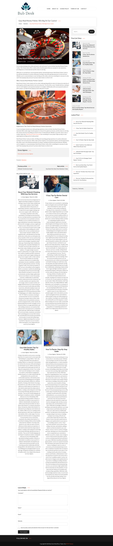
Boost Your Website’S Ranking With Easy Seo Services (29, 193)
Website (20, 521)
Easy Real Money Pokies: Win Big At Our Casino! (40, 58)
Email (19, 514)
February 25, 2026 (60, 354)
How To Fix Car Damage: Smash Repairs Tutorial (87, 99)
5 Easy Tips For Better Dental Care (56, 196)
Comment (21, 493)
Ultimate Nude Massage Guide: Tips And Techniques (88, 90)
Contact (84, 8)
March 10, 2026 (61, 200)
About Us (55, 8)
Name (20, 507)
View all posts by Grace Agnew (25, 153)
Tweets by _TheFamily (77, 188)
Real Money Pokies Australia (33, 134)
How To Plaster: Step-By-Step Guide (56, 350)
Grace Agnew (25, 197)
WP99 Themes (69, 543)
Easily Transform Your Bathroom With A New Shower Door (89, 81)
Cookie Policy (64, 8)
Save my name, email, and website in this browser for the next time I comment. (40, 527)
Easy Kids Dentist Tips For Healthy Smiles (29, 348)
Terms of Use (75, 8)
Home (48, 8)
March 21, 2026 (33, 197)
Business (21, 55)
